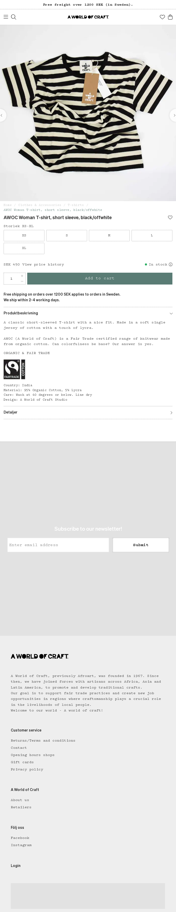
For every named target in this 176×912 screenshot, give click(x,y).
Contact (19, 748)
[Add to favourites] (170, 218)
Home (8, 205)
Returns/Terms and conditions (43, 740)
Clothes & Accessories (39, 205)
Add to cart (100, 278)
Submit (141, 545)
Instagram (21, 845)
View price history (43, 264)
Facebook (20, 838)
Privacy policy (27, 769)
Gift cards (22, 762)
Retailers (21, 807)
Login (16, 866)
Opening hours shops (33, 755)
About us (20, 800)
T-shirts (76, 205)
